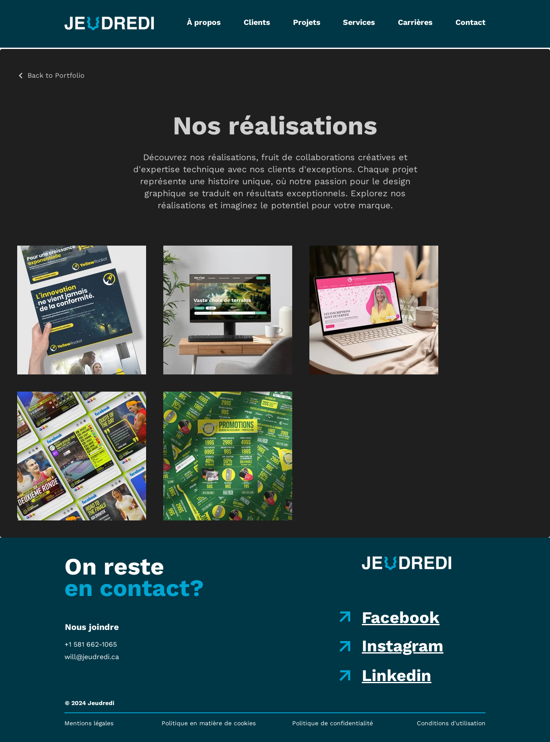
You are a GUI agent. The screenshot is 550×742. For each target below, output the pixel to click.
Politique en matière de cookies (209, 723)
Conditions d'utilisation (451, 723)
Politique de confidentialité (332, 723)
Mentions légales (88, 723)
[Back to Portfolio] (51, 75)
